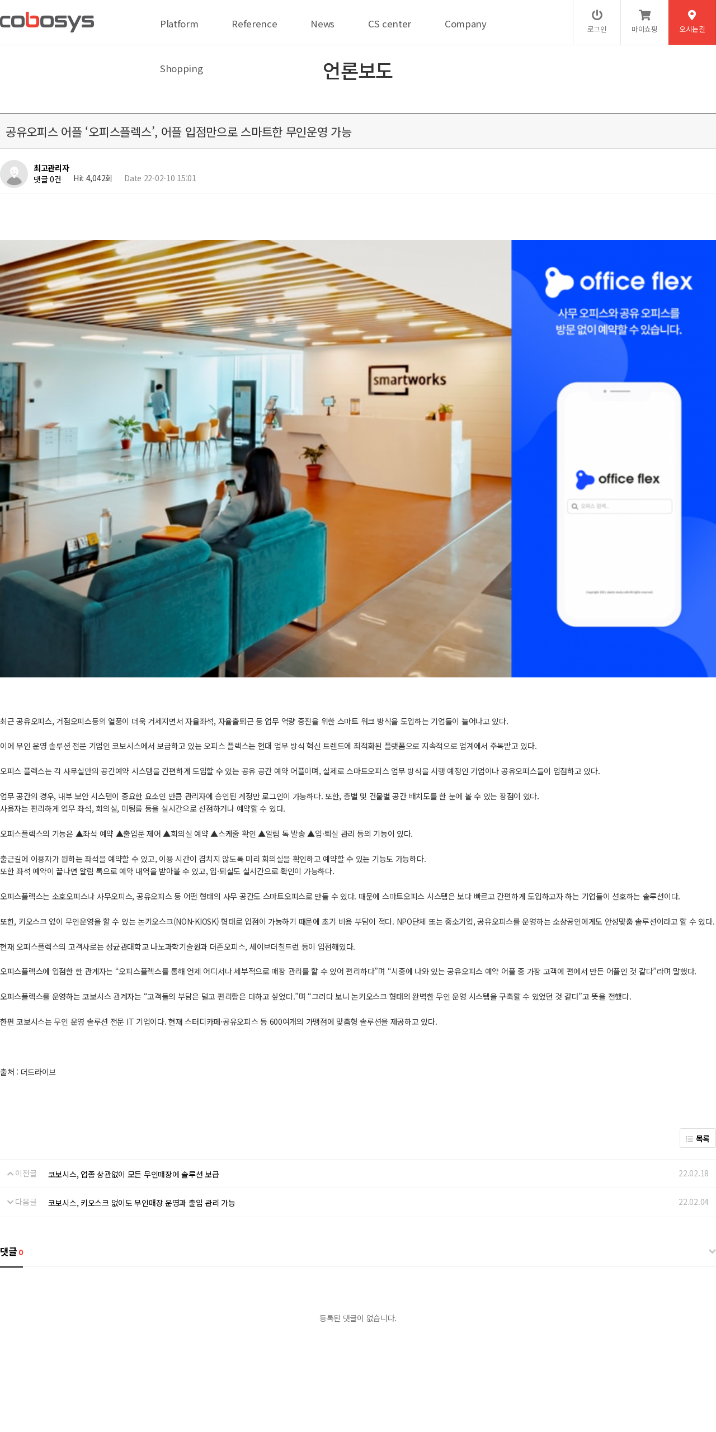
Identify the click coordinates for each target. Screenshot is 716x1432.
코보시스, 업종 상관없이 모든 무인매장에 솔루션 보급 (133, 1027)
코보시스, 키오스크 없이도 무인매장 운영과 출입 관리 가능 (141, 1056)
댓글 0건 (48, 179)
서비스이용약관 (131, 1348)
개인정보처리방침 (67, 1348)
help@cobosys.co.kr (192, 1385)
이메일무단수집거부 (198, 1348)
